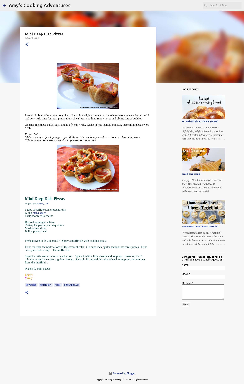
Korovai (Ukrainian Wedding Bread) (200, 121)
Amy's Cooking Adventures (39, 5)
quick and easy (71, 285)
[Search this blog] (225, 5)
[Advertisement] (88, 342)
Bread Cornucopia (191, 174)
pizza (57, 285)
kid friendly (45, 285)
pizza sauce (39, 212)
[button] (27, 44)
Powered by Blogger (122, 373)
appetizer (31, 285)
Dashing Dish (42, 203)
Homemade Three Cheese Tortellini (200, 226)
